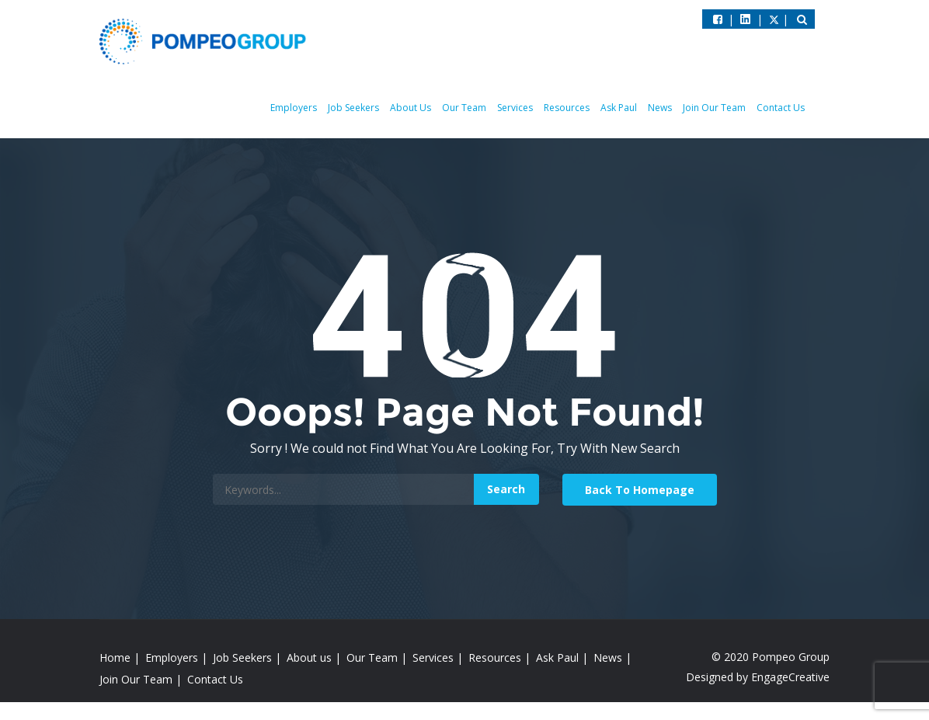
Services (515, 107)
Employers (293, 107)
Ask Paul (618, 107)
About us (309, 657)
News (660, 107)
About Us (410, 107)
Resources (567, 107)
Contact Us (781, 107)
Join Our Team (714, 107)
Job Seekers (353, 107)
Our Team (464, 107)
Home (114, 657)
